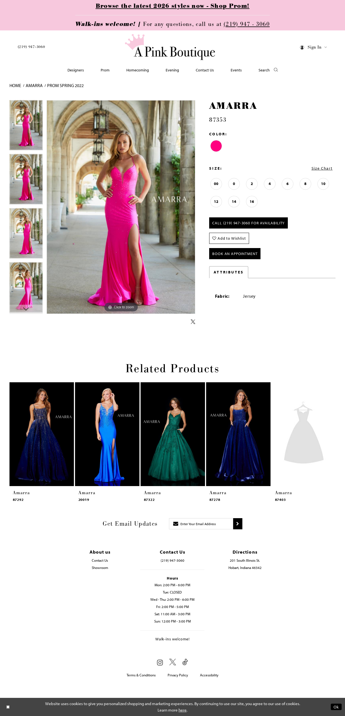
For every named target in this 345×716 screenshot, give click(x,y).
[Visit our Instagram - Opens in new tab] (160, 662)
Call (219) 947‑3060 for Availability (248, 222)
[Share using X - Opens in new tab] (193, 322)
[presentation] (41, 434)
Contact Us (100, 560)
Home (15, 85)
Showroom (100, 567)
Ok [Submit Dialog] (336, 707)
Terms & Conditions (141, 675)
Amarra (34, 85)
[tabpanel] (26, 127)
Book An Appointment (234, 253)
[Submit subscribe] (237, 523)
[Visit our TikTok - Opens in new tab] (185, 662)
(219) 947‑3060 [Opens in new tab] (172, 560)
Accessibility (209, 675)
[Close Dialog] (8, 707)
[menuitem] (31, 48)
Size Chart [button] (322, 168)
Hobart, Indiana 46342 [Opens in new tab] (245, 567)
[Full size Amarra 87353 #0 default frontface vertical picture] (121, 207)
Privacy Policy (178, 675)
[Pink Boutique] (170, 47)
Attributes (229, 272)
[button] (314, 48)
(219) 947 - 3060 (247, 24)
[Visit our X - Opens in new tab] (172, 662)
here (182, 710)
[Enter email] (201, 523)
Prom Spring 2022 (65, 85)
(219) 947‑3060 (31, 46)
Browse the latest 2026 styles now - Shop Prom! (173, 6)
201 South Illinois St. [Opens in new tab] (245, 560)
